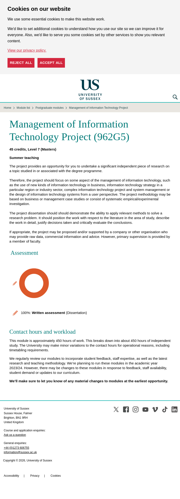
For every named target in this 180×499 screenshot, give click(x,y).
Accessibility (11, 475)
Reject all (21, 63)
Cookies (56, 475)
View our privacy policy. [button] (27, 50)
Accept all (51, 63)
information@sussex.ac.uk (20, 452)
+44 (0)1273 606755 (16, 447)
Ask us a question (15, 435)
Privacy (34, 475)
